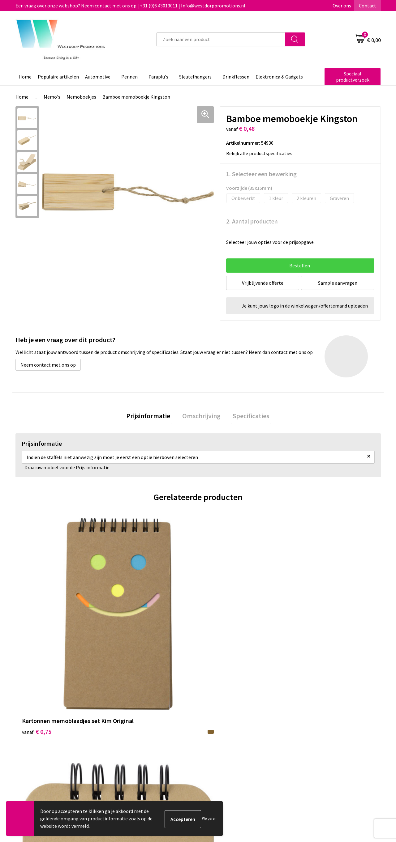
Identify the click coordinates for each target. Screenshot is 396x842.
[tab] (151, 416)
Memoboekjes (81, 97)
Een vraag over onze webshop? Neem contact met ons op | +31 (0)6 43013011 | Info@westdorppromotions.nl (130, 5)
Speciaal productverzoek (352, 76)
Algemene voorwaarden (322, 720)
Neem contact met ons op (48, 365)
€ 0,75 (36, 628)
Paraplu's (158, 77)
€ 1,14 (310, 619)
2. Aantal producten (252, 221)
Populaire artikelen (58, 77)
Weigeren (209, 818)
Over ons (342, 5)
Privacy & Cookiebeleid (321, 729)
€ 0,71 (219, 628)
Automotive (97, 77)
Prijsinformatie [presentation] (151, 416)
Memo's (52, 97)
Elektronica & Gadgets (279, 77)
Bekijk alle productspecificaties (261, 153)
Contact (367, 5)
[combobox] (220, 39)
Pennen (129, 77)
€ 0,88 (128, 628)
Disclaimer (308, 739)
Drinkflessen (235, 77)
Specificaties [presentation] (248, 416)
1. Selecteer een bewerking (261, 174)
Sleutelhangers (195, 77)
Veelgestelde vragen (139, 729)
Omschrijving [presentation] (201, 416)
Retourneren (221, 729)
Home (25, 77)
